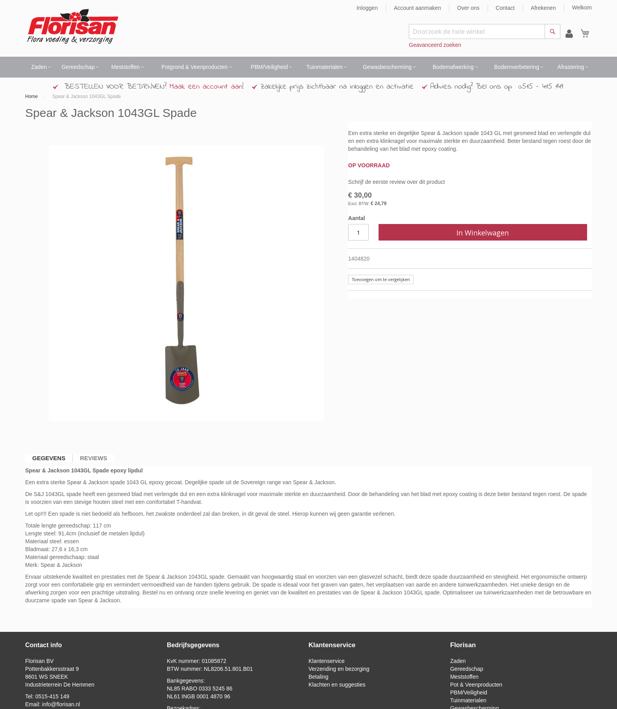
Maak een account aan (206, 87)
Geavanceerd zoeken (435, 45)
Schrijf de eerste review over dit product (396, 182)
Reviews (93, 458)
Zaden (458, 661)
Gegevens (48, 458)
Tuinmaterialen (468, 700)
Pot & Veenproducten (476, 684)
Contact (505, 8)
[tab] (49, 458)
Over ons (468, 8)
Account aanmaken (417, 8)
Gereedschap (466, 669)
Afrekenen (543, 8)
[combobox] (484, 31)
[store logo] (72, 26)
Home (31, 96)
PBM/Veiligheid (468, 692)
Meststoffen (464, 677)
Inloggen (367, 8)
